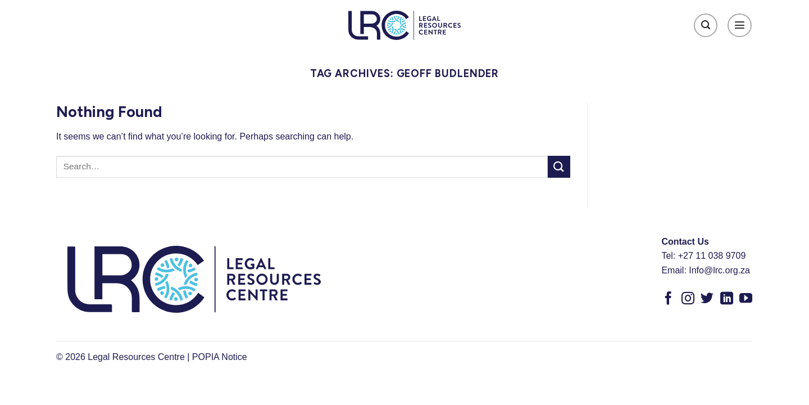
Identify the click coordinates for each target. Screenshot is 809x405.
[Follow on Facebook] (668, 299)
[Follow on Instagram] (687, 299)
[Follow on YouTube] (745, 299)
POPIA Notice (219, 357)
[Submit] (559, 167)
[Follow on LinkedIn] (726, 299)
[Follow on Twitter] (707, 299)
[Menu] (740, 26)
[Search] (706, 26)
